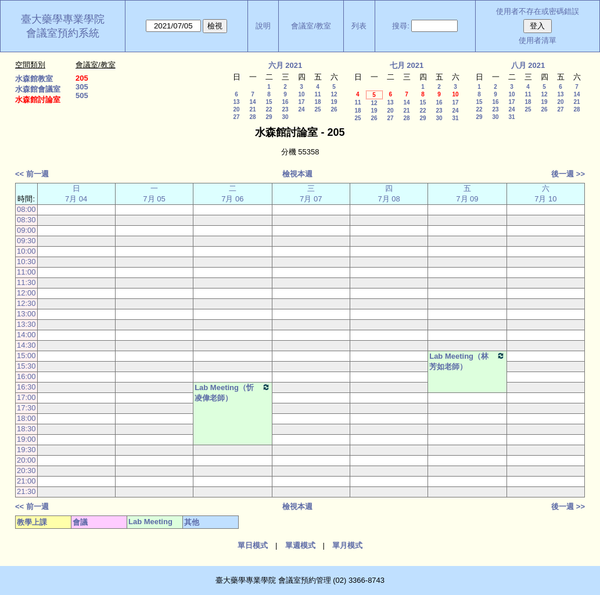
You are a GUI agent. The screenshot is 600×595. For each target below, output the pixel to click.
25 (317, 109)
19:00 (26, 439)
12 (333, 94)
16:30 (26, 387)
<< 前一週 (32, 174)
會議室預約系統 (62, 33)
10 (301, 94)
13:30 (26, 324)
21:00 (26, 481)
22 (268, 109)
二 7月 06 (232, 193)
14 (252, 102)
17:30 (26, 407)
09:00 (26, 230)
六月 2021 (285, 65)
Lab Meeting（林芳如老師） (467, 361)
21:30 (26, 491)
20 (236, 109)
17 (301, 102)
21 (252, 109)
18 (317, 102)
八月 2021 (528, 65)
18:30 (26, 428)
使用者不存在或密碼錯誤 (537, 11)
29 (268, 117)
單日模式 (253, 545)
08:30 (26, 219)
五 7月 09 (467, 193)
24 (301, 109)
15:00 (26, 355)
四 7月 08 (389, 193)
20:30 (26, 470)
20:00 (26, 460)
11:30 (26, 282)
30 (285, 117)
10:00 (26, 251)
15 (268, 102)
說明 (263, 25)
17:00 (26, 397)
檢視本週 (297, 174)
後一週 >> (568, 174)
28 (252, 117)
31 (455, 118)
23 (285, 109)
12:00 (26, 293)
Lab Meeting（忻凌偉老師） (232, 392)
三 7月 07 (311, 193)
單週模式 (300, 545)
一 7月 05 (154, 193)
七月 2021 (407, 65)
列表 (359, 25)
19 (333, 102)
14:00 (26, 334)
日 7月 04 (76, 193)
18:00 (26, 418)
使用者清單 (537, 40)
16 (285, 102)
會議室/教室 (311, 25)
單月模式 (347, 545)
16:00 (26, 376)
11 (317, 94)
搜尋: (400, 25)
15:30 (26, 366)
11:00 (26, 272)
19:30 (26, 449)
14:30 (26, 345)
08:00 (26, 209)
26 (333, 109)
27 (236, 117)
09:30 (26, 240)
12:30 (26, 303)
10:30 (26, 261)
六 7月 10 (545, 193)
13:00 (26, 313)
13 (236, 102)
